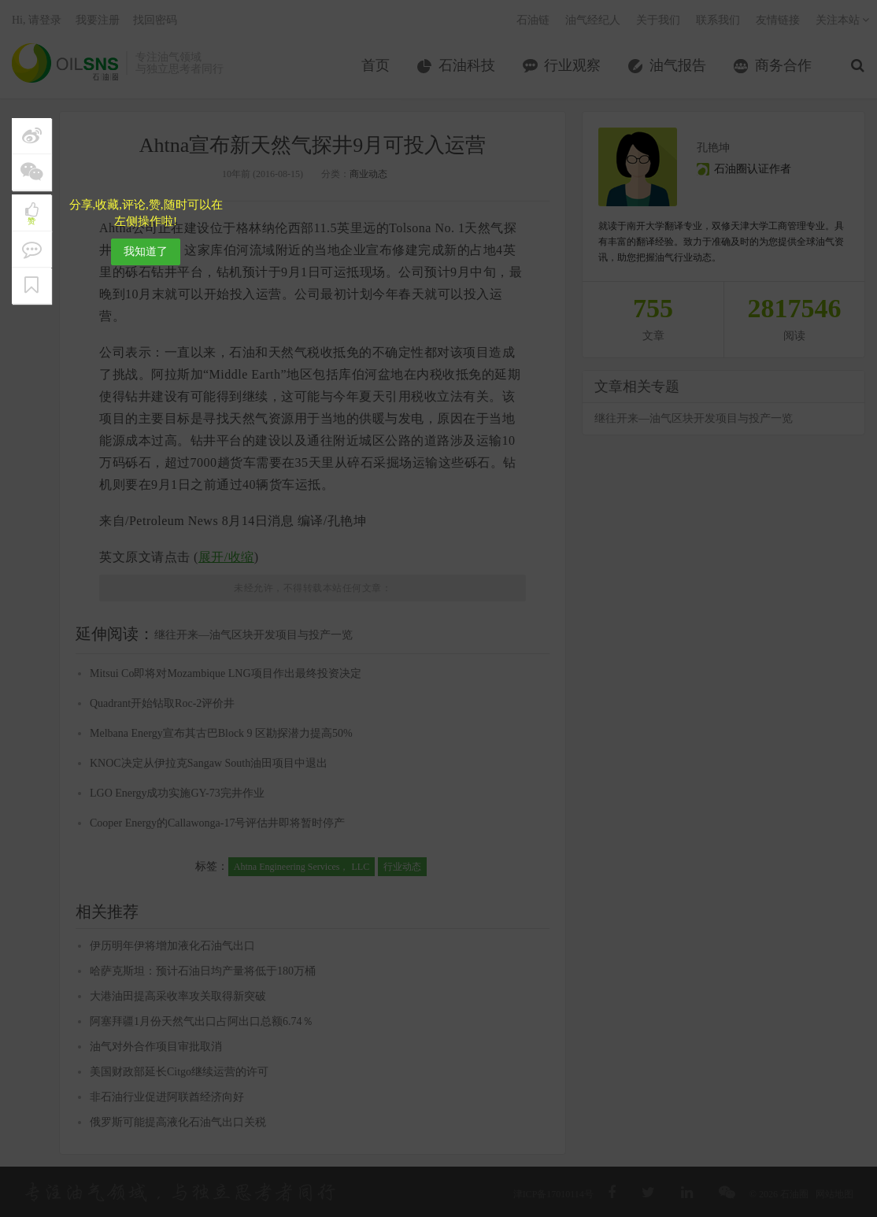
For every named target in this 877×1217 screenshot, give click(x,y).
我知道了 (146, 251)
